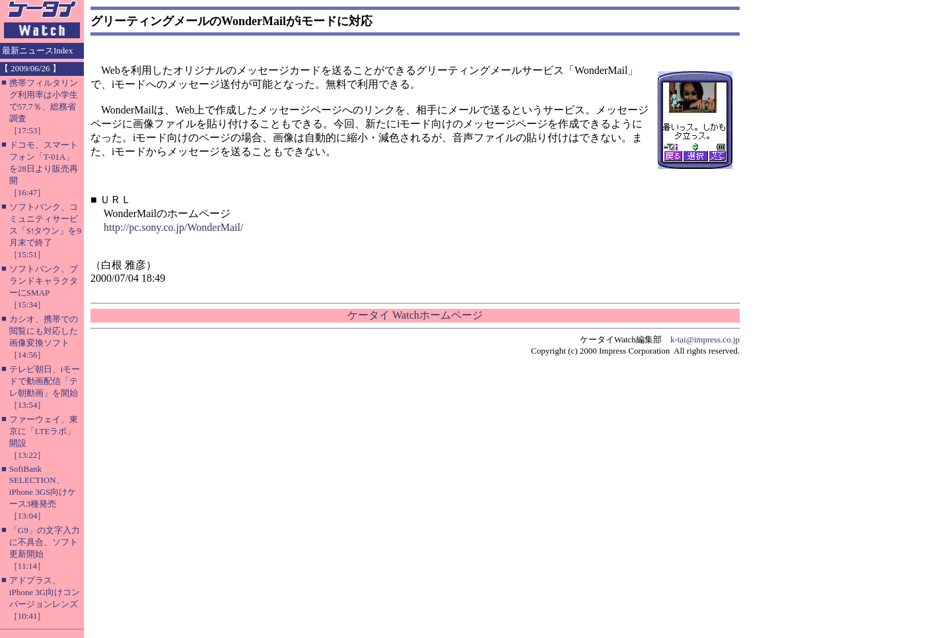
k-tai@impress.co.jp (705, 339)
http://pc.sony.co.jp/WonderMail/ (173, 227)
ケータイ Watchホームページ (414, 315)
